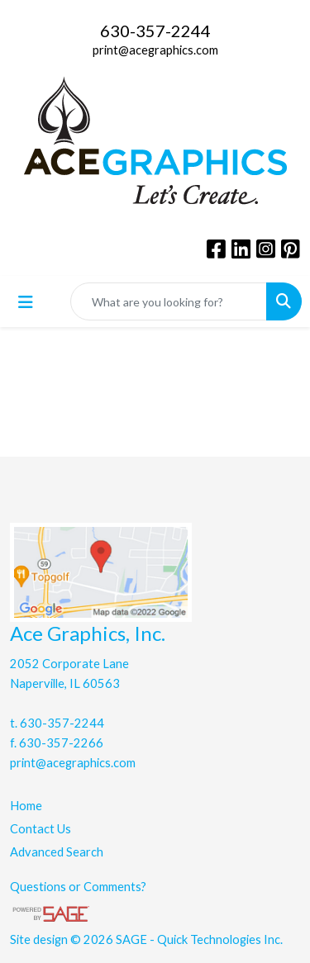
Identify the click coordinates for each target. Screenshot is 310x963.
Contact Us (40, 829)
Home (26, 806)
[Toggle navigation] (25, 302)
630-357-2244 (155, 30)
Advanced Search (56, 852)
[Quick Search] (168, 301)
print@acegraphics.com (155, 50)
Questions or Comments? (78, 887)
